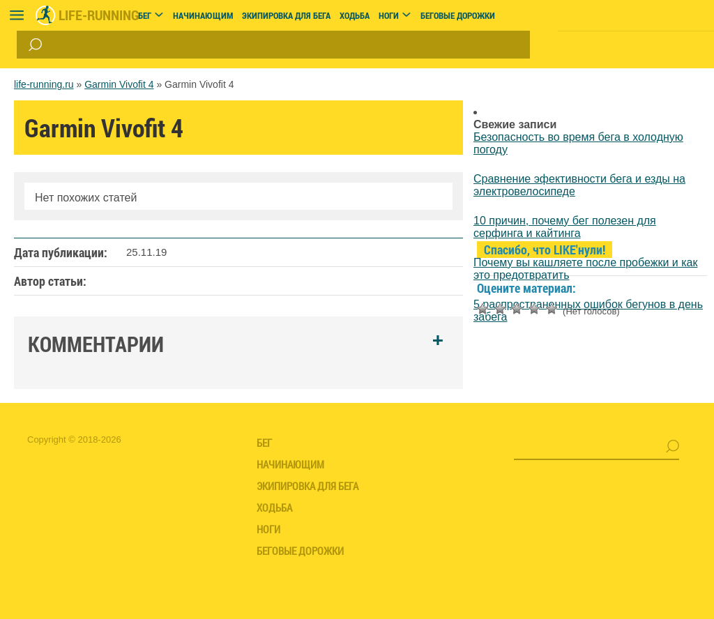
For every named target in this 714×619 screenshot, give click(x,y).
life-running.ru (44, 84)
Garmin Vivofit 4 (118, 84)
